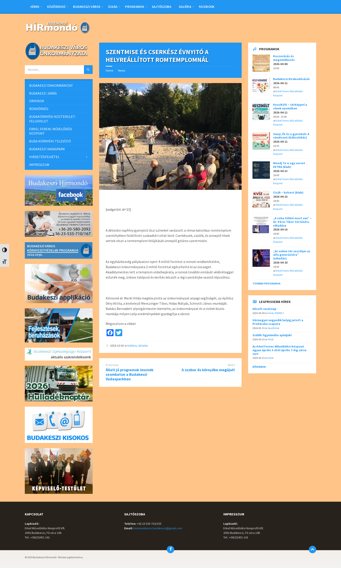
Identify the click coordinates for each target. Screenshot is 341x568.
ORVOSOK (36, 101)
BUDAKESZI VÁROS (86, 7)
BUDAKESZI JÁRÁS (43, 93)
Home (109, 70)
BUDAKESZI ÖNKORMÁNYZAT (51, 85)
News (121, 70)
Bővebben (259, 366)
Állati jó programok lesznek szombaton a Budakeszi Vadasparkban (130, 374)
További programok (266, 283)
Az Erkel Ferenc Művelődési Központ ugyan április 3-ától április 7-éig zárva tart (279, 350)
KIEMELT (279, 313)
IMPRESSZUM (39, 164)
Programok (134, 7)
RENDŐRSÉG (38, 109)
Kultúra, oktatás (137, 345)
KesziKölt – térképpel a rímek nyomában (290, 106)
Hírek (35, 7)
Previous (112, 365)
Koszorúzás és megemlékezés (284, 58)
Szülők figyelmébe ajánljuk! (272, 335)
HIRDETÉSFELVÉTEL (44, 157)
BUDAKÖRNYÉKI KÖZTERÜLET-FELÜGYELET (52, 118)
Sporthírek (273, 328)
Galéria (185, 7)
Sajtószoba (161, 7)
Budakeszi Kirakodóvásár (291, 79)
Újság (113, 7)
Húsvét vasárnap (264, 309)
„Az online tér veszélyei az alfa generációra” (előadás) (291, 255)
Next (231, 365)
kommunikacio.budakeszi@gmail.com (157, 528)
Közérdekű (56, 7)
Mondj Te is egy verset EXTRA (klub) (289, 165)
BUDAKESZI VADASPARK (47, 149)
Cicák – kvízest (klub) (288, 192)
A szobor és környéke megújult (208, 369)
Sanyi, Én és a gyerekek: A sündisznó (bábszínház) (291, 136)
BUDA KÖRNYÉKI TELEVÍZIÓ (50, 141)
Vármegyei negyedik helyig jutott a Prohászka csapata (277, 322)
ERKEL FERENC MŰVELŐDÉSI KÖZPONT (50, 131)
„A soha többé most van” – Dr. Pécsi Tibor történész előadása (292, 221)
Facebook (206, 7)
